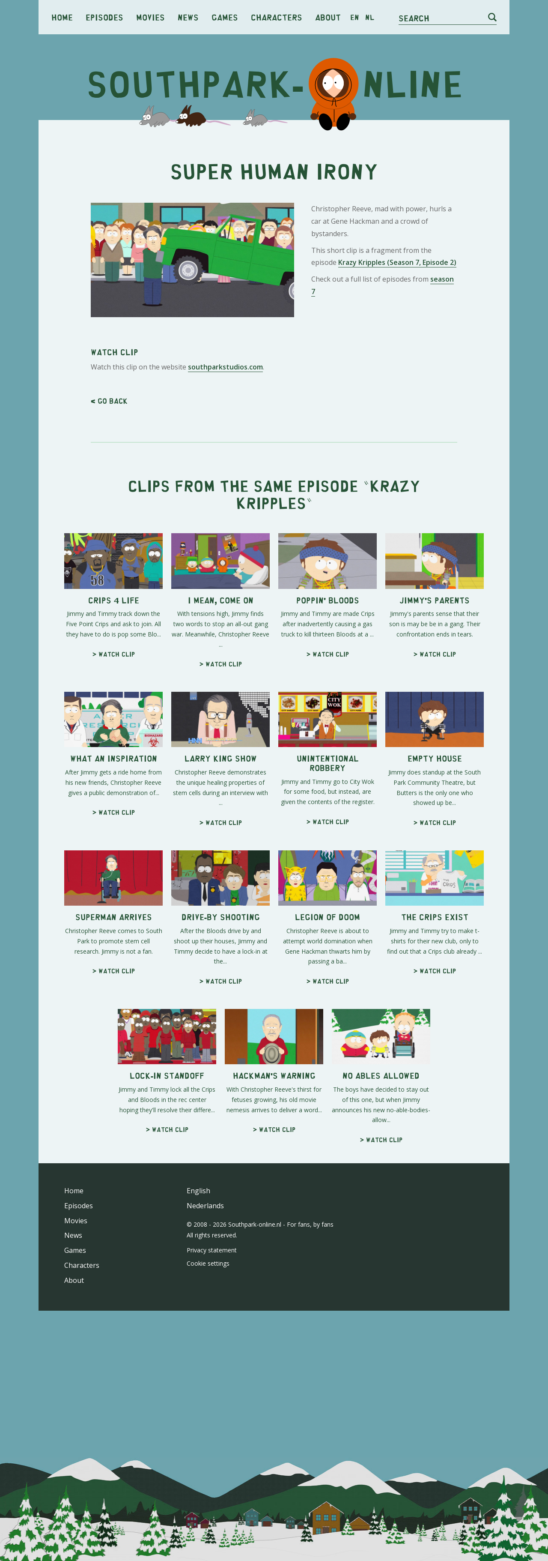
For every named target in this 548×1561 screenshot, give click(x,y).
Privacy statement (212, 1250)
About (328, 17)
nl (369, 17)
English (198, 1190)
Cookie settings (208, 1263)
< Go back (109, 400)
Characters (276, 17)
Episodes (104, 17)
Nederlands (205, 1205)
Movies (150, 17)
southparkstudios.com (225, 367)
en (354, 17)
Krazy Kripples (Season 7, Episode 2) (397, 262)
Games (224, 17)
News (188, 17)
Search (414, 18)
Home (62, 17)
